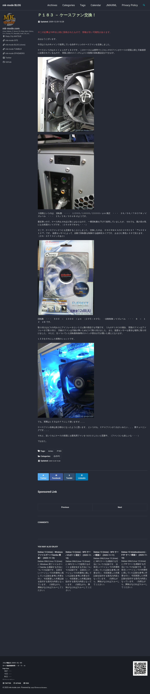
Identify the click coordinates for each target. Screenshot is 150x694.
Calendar (94, 5)
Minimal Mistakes (44, 687)
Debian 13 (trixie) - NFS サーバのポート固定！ (78, 600)
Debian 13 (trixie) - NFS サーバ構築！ (104, 598)
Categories (66, 5)
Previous (65, 551)
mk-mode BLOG (12, 5)
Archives (50, 5)
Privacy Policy (128, 5)
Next (120, 551)
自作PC (57, 501)
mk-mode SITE (10, 48)
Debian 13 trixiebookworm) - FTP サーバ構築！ (131, 599)
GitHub (7, 69)
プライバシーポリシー (10, 679)
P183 (59, 496)
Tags (81, 5)
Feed (32, 683)
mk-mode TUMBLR (12, 56)
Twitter (7, 65)
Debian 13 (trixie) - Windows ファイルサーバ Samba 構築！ (50, 600)
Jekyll (33, 687)
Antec (50, 496)
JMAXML (109, 5)
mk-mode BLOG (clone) (14, 52)
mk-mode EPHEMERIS (13, 61)
